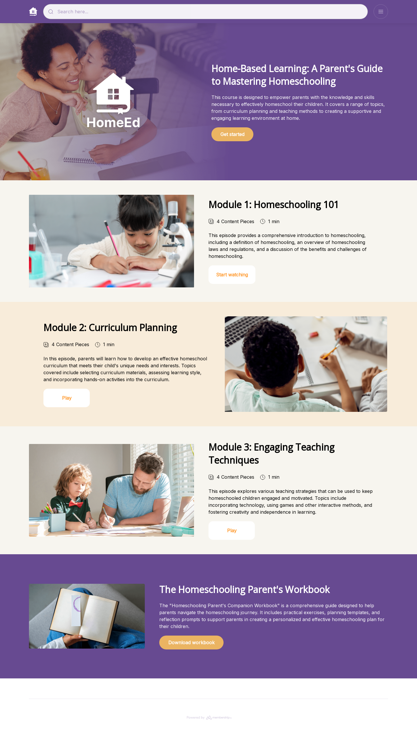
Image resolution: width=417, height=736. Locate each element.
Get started (232, 134)
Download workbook (191, 648)
